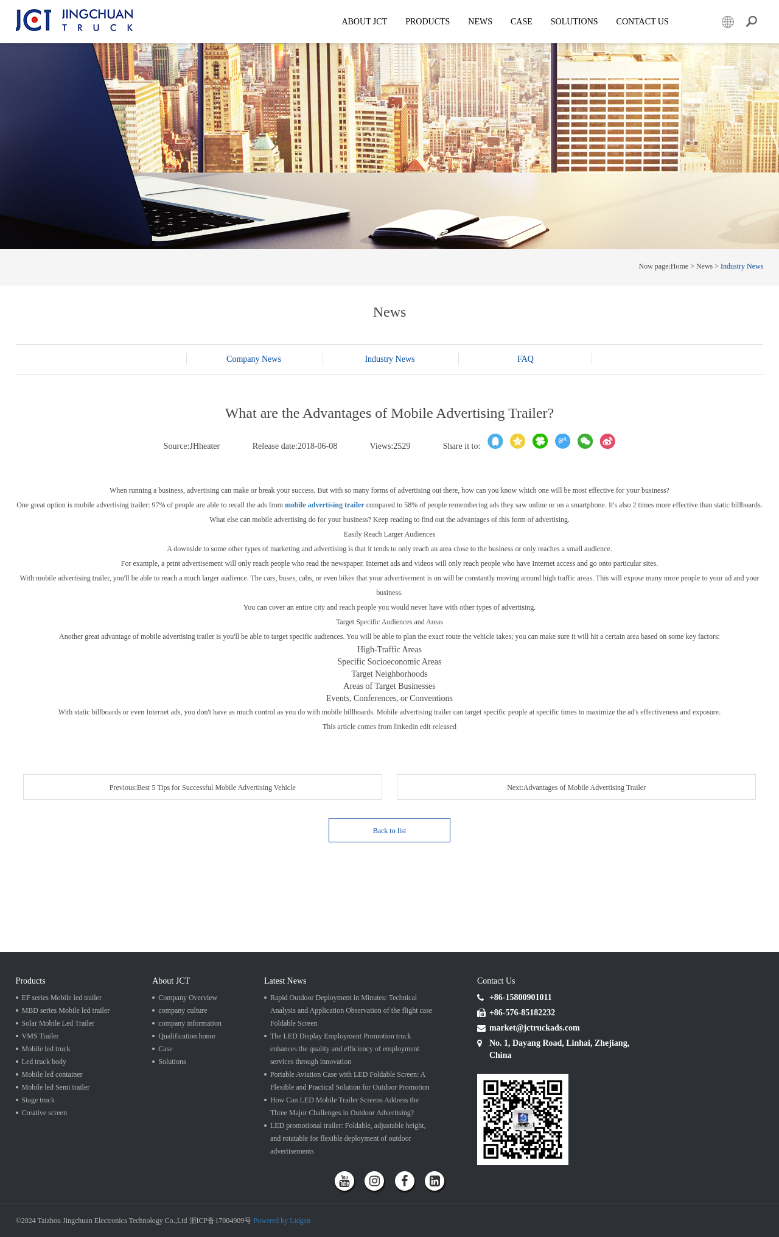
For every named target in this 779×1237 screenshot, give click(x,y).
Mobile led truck (46, 1049)
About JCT (364, 21)
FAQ (525, 359)
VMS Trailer (40, 1036)
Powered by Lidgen (281, 1220)
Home (679, 266)
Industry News (742, 266)
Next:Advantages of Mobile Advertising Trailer (576, 787)
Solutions (172, 1061)
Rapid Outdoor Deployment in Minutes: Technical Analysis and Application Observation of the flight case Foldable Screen (351, 1010)
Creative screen (44, 1112)
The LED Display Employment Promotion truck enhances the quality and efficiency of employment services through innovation (344, 1049)
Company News (253, 359)
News (480, 21)
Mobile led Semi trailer (56, 1087)
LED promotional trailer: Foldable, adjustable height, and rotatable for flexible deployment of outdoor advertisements (348, 1138)
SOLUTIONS (574, 21)
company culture (182, 1010)
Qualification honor (186, 1036)
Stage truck (38, 1100)
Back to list (390, 830)
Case (522, 21)
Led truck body (44, 1061)
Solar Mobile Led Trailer (58, 1023)
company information (190, 1023)
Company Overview (187, 997)
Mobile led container (52, 1074)
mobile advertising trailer (325, 505)
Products (427, 21)
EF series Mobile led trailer (62, 997)
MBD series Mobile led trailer (66, 1010)
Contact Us (643, 21)
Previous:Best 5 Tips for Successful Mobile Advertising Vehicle (203, 787)
